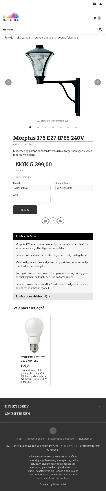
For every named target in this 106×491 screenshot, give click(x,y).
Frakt (19, 438)
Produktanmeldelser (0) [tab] (31, 296)
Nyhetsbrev (85, 438)
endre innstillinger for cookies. (53, 478)
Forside (9, 37)
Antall (16, 195)
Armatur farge (62, 183)
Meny (7, 29)
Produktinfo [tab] (24, 236)
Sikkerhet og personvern (62, 438)
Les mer (68, 474)
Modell (16, 183)
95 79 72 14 (70, 445)
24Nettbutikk (59, 484)
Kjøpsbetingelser (35, 438)
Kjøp (25, 209)
